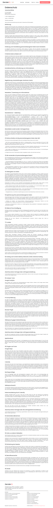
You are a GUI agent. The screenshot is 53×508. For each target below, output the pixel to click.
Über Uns (33, 2)
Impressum (10, 505)
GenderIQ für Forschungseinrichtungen (11, 494)
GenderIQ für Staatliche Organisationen (11, 497)
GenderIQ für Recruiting (31, 501)
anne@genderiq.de (42, 505)
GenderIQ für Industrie (8, 495)
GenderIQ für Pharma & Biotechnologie (11, 496)
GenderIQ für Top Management (32, 502)
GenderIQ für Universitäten (9, 499)
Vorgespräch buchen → (45, 2)
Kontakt (37, 2)
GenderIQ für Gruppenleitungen (32, 494)
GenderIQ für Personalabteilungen (32, 497)
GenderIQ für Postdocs (30, 499)
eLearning (22, 2)
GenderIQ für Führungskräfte (31, 495)
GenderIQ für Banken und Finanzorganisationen (12, 493)
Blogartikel (6, 505)
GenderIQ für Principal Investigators (32, 500)
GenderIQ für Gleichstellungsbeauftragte (33, 493)
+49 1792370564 (35, 505)
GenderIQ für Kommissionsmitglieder (33, 496)
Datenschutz (15, 505)
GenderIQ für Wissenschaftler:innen (32, 503)
